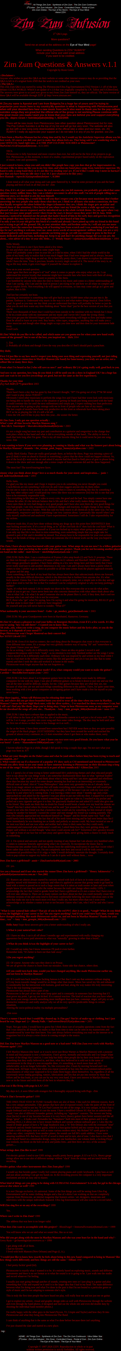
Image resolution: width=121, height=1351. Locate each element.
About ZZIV (60, 12)
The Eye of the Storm (58, 10)
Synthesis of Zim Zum (62, 4)
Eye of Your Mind (79, 44)
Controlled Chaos (72, 7)
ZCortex (31, 7)
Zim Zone (58, 7)
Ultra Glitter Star (95, 1336)
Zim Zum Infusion (44, 7)
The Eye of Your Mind (79, 10)
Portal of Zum (88, 7)
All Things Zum (33, 1336)
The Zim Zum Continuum (85, 4)
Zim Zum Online (39, 10)
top (3, 1331)
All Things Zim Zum (42, 4)
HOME (22, 1336)
